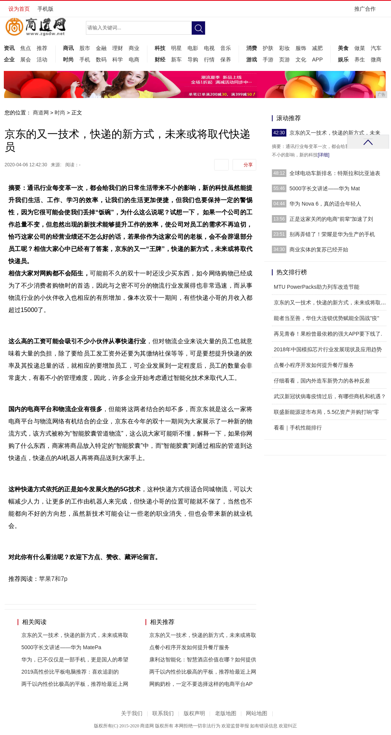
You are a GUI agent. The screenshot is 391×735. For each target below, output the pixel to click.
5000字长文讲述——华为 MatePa (61, 647)
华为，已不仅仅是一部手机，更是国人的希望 (74, 659)
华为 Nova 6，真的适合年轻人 (325, 204)
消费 (251, 48)
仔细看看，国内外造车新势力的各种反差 (322, 381)
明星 (176, 48)
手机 (84, 59)
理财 (117, 48)
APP (317, 59)
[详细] (324, 155)
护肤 (268, 48)
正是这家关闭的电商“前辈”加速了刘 (331, 219)
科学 (117, 59)
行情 (209, 59)
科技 (160, 48)
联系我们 (163, 713)
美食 (343, 48)
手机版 (45, 9)
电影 (192, 48)
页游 (284, 59)
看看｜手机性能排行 (298, 428)
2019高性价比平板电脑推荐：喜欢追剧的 (70, 672)
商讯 (68, 48)
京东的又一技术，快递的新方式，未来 (334, 133)
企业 (9, 59)
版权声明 (194, 713)
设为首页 (19, 9)
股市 (84, 48)
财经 (160, 59)
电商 (134, 59)
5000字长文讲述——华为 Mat (324, 188)
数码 (101, 59)
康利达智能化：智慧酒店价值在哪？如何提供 (202, 659)
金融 (101, 48)
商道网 (41, 112)
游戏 (251, 59)
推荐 (42, 48)
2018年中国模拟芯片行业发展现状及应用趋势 (328, 349)
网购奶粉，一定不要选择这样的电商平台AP (201, 684)
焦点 (25, 48)
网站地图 (256, 713)
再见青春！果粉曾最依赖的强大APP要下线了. (328, 334)
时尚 (68, 59)
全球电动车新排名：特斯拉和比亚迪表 (334, 173)
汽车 (376, 48)
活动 (42, 59)
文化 (301, 59)
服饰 (301, 48)
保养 (225, 59)
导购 (192, 59)
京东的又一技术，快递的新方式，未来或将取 (74, 635)
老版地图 (225, 713)
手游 (268, 59)
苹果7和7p (53, 579)
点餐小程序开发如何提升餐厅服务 (189, 647)
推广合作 (367, 11)
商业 (134, 48)
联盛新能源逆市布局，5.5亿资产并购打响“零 (326, 412)
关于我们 (131, 713)
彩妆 (284, 48)
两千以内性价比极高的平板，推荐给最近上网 (74, 684)
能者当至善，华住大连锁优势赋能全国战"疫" (326, 318)
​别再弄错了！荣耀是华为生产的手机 (332, 234)
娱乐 (343, 59)
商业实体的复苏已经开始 (318, 249)
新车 (176, 59)
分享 (248, 164)
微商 (376, 59)
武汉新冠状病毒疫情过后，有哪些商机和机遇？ (330, 396)
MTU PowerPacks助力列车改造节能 (316, 287)
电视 (209, 48)
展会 (25, 59)
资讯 (9, 48)
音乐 (225, 48)
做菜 (359, 48)
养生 (359, 59)
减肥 (317, 48)
